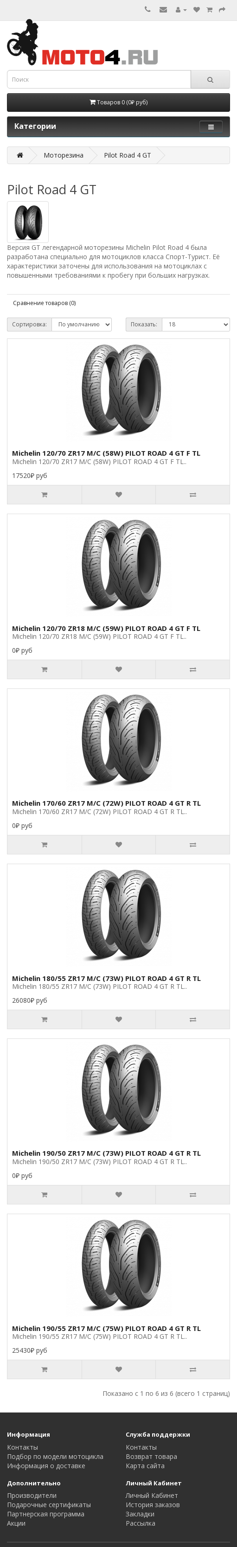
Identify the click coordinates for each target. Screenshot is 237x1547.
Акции (16, 1523)
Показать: (144, 324)
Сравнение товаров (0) (44, 303)
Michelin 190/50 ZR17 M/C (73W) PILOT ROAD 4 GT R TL (106, 1153)
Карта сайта (145, 1465)
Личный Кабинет (152, 1495)
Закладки (140, 1513)
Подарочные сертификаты (49, 1504)
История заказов (153, 1504)
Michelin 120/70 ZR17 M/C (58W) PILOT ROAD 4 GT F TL (106, 453)
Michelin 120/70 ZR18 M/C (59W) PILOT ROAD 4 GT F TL (106, 628)
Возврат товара (151, 1456)
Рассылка (140, 1523)
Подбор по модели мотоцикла (55, 1456)
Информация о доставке (46, 1465)
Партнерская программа (45, 1513)
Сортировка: (29, 324)
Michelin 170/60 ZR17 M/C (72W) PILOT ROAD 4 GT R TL (106, 803)
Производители (32, 1495)
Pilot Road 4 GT (127, 155)
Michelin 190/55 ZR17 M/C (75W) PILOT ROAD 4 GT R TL (106, 1328)
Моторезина (63, 155)
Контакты (22, 1447)
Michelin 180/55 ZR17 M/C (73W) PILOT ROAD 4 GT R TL (106, 978)
